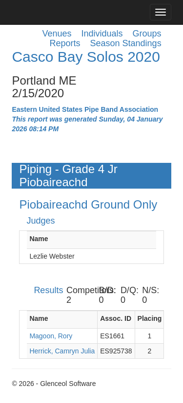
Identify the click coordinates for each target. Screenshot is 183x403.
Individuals (102, 33)
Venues (56, 33)
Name (38, 239)
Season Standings (126, 43)
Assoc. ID (115, 318)
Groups (147, 33)
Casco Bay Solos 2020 (86, 57)
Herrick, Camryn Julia (62, 351)
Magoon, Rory (50, 336)
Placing (150, 318)
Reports (64, 43)
